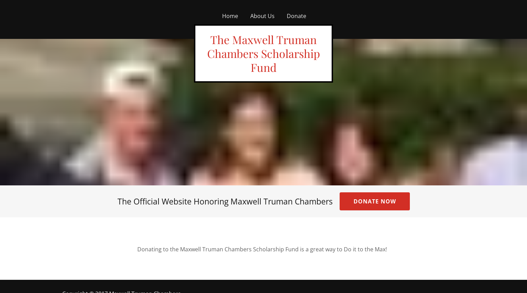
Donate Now (375, 201)
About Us (262, 16)
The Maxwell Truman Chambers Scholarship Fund (263, 53)
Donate (296, 16)
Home (230, 16)
